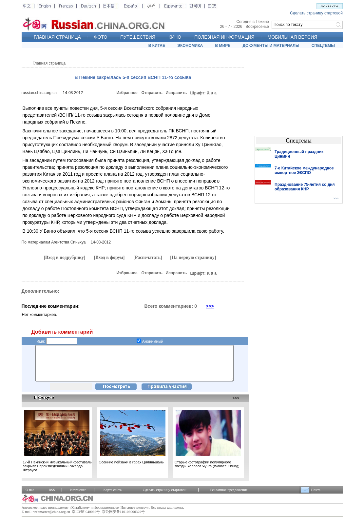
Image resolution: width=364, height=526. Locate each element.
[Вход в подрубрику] (64, 257)
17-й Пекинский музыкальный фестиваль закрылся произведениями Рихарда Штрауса (57, 473)
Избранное (127, 92)
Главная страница (49, 63)
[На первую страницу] (193, 257)
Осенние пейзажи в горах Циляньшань (131, 469)
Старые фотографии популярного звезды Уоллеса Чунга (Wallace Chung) (207, 471)
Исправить (176, 92)
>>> (210, 306)
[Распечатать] (147, 257)
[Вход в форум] (109, 257)
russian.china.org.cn (39, 92)
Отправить (152, 92)
